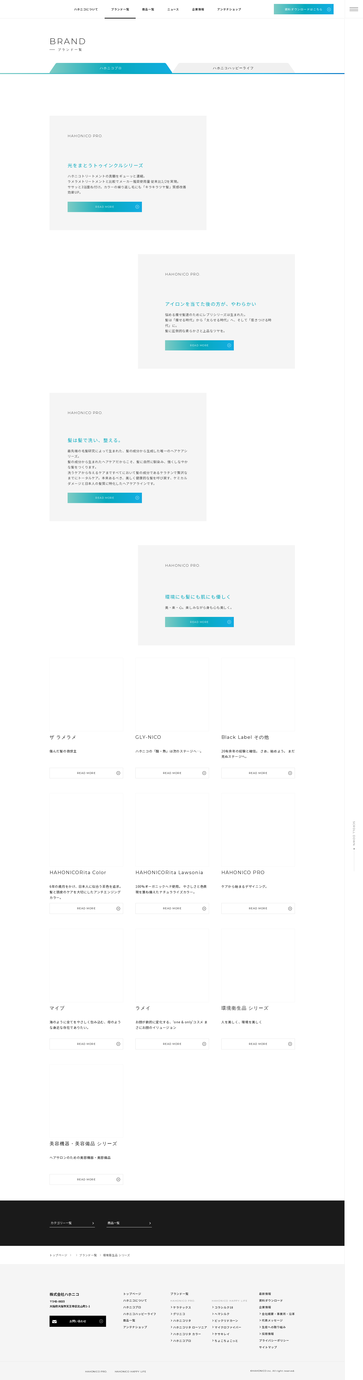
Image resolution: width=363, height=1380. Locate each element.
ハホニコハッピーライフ (139, 1313)
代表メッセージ (272, 1319)
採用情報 (268, 1333)
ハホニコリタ (182, 1319)
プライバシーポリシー (274, 1339)
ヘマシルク (222, 1313)
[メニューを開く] (353, 9)
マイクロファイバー (228, 1326)
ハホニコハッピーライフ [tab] (233, 68)
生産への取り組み (274, 1326)
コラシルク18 (224, 1306)
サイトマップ (268, 1346)
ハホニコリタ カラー (187, 1333)
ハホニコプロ (132, 1306)
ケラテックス (182, 1306)
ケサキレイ (222, 1333)
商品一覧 (114, 1222)
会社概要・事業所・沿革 (278, 1313)
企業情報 (265, 1306)
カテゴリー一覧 (61, 1222)
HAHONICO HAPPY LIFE (230, 1299)
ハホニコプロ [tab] (111, 68)
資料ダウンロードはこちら (304, 9)
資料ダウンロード (271, 1299)
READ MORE (103, 206)
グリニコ (179, 1313)
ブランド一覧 (179, 1293)
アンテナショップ (135, 1326)
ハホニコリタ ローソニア (190, 1326)
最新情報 (265, 1293)
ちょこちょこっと (226, 1339)
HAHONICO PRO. (182, 1299)
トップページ (132, 1293)
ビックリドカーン (226, 1319)
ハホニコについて (135, 1299)
